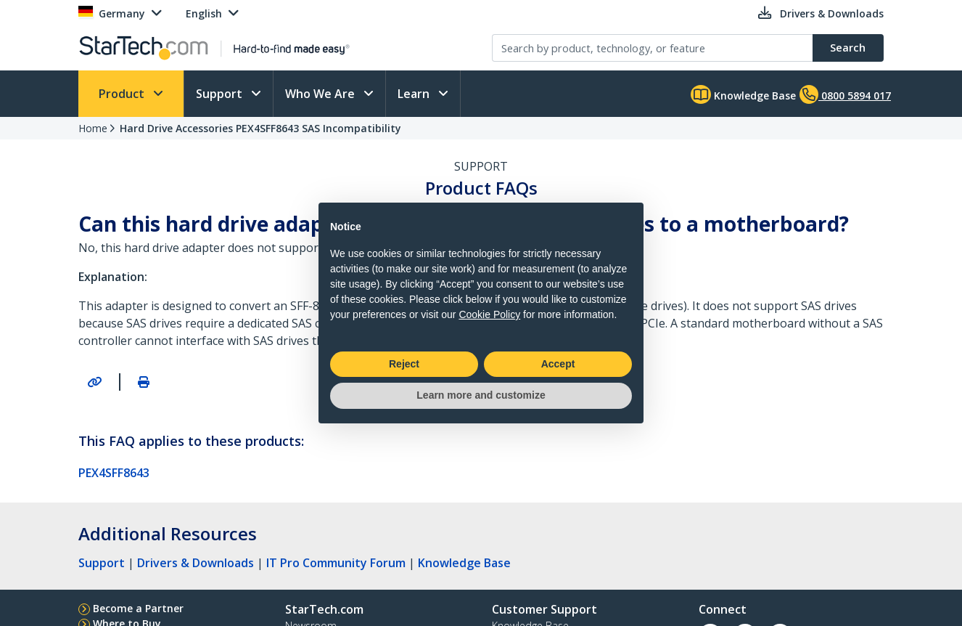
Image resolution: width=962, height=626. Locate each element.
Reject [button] (404, 364)
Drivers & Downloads (195, 563)
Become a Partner (138, 608)
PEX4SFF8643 (113, 473)
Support (220, 94)
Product (123, 94)
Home (92, 128)
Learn (415, 94)
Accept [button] (558, 364)
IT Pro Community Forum (336, 563)
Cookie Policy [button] (489, 314)
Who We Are (321, 94)
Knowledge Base (743, 94)
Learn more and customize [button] (480, 395)
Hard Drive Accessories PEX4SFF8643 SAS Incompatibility (260, 128)
